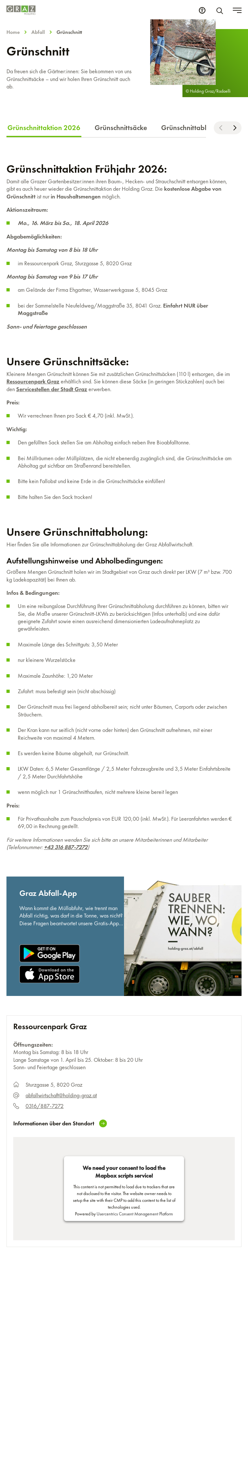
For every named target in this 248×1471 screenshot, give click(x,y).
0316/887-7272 (45, 1106)
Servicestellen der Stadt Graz (51, 389)
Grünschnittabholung (193, 127)
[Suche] (221, 10)
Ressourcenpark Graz (32, 381)
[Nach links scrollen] (221, 127)
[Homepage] (21, 10)
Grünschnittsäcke (121, 127)
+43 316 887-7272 (66, 847)
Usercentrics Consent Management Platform (135, 1213)
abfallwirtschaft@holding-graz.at (61, 1095)
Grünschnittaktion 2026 (43, 127)
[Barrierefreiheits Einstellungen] (202, 10)
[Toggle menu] (237, 10)
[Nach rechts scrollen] (235, 127)
